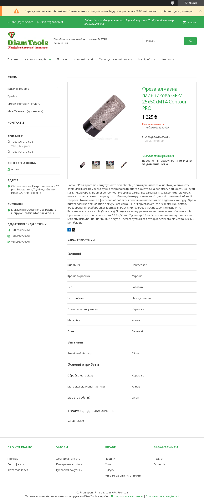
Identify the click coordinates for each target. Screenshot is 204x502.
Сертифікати (15, 464)
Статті (109, 464)
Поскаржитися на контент (127, 496)
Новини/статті (83, 59)
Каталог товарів (35, 59)
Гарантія (159, 464)
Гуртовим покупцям (69, 470)
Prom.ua (123, 492)
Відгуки (109, 470)
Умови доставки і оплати (115, 59)
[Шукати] (190, 41)
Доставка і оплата (68, 458)
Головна (13, 59)
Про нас (62, 59)
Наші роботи (146, 59)
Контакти (168, 59)
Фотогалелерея (17, 470)
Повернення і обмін (69, 464)
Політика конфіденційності (162, 496)
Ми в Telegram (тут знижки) (25, 111)
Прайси (12, 96)
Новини (110, 458)
